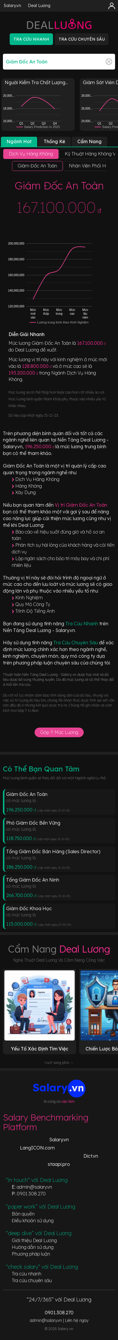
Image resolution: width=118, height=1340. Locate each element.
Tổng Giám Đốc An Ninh (32, 880)
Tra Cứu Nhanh (82, 623)
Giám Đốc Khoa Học (29, 908)
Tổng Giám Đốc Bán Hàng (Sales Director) (53, 851)
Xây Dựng (25, 492)
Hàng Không (28, 486)
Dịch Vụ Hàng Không (37, 479)
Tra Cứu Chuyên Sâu (76, 642)
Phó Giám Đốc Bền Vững (33, 823)
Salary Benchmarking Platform (45, 1122)
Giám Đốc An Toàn (26, 794)
